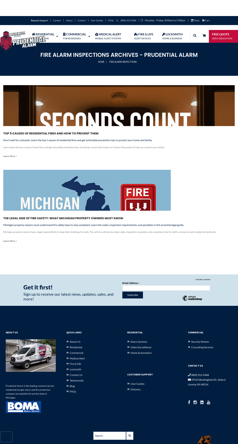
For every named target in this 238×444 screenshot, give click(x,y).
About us (75, 325)
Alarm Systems (139, 325)
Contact (82, 4)
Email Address (131, 267)
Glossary (136, 373)
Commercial (76, 336)
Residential (76, 331)
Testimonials (77, 364)
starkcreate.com (136, 439)
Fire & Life (75, 347)
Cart (206, 4)
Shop (195, 4)
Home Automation (141, 336)
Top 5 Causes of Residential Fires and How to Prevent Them (50, 117)
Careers (57, 4)
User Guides (97, 4)
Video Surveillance (141, 331)
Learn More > (10, 140)
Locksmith (75, 353)
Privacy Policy (166, 430)
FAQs (111, 4)
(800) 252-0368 (126, 4)
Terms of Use (185, 430)
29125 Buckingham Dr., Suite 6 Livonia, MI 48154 (105, 430)
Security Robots (200, 325)
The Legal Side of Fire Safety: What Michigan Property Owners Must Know (63, 202)
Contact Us (76, 358)
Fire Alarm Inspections (123, 45)
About (69, 4)
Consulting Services (202, 331)
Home (101, 45)
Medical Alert (77, 342)
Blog (72, 369)
